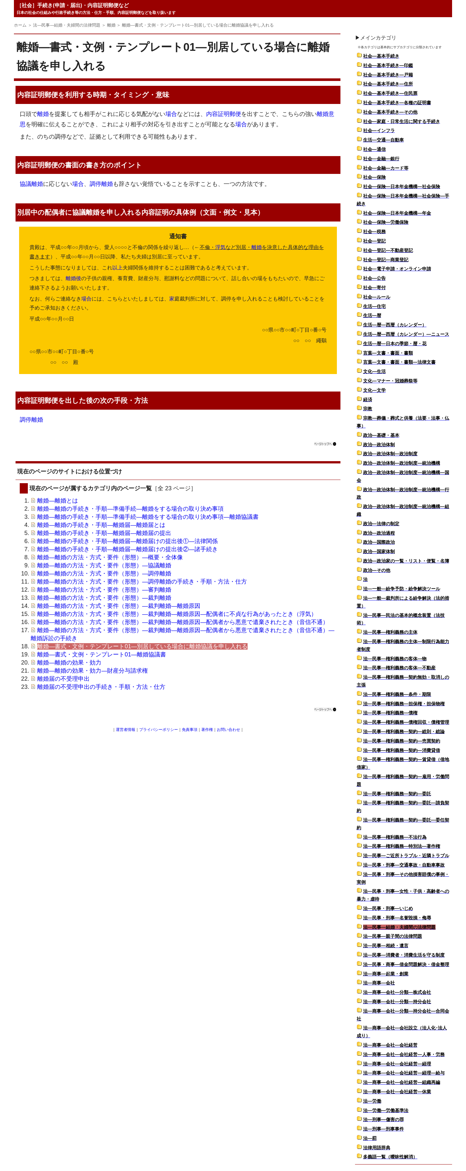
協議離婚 (31, 184)
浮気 (220, 247)
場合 (171, 114)
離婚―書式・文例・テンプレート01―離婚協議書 (101, 654)
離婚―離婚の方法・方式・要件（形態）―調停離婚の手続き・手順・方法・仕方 (142, 581)
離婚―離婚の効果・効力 (69, 662)
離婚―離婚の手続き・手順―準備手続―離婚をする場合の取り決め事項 (130, 509)
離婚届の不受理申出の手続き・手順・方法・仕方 (101, 687)
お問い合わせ (228, 729)
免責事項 (189, 729)
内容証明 (30, 94)
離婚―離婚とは (57, 500)
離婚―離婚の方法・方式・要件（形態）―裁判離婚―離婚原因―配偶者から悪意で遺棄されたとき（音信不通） (182, 622)
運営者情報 (125, 729)
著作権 (207, 729)
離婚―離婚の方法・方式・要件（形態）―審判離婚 (104, 589)
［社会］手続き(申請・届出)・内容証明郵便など (73, 5)
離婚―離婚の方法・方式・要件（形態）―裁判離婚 (104, 598)
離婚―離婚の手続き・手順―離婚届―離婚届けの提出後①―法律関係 (127, 541)
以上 (117, 267)
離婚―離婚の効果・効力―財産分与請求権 (92, 670)
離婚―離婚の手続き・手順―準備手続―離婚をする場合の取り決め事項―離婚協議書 (148, 517)
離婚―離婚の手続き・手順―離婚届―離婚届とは (101, 525)
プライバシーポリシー (158, 729)
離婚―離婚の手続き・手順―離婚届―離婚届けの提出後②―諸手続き (127, 549)
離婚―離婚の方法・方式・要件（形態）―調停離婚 (104, 573)
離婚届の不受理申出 (63, 679)
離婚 (43, 114)
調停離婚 (101, 184)
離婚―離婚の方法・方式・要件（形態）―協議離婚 (104, 565)
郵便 (51, 94)
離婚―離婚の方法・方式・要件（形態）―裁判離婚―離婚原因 (118, 606)
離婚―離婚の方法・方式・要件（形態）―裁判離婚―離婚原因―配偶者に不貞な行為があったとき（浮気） (177, 614)
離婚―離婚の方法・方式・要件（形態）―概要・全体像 (110, 557)
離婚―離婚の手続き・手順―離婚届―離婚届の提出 (104, 533)
